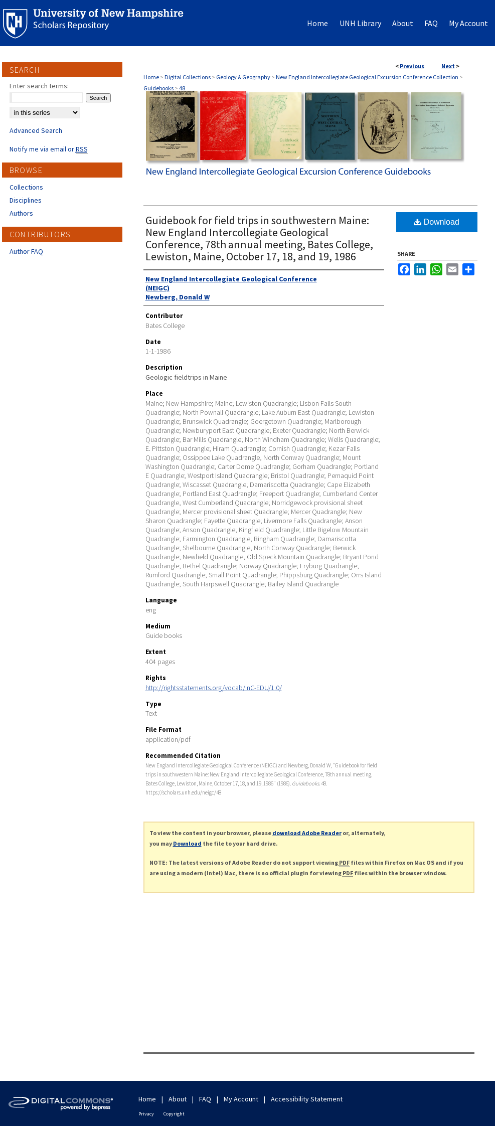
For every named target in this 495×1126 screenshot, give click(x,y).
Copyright (174, 1113)
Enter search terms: (39, 85)
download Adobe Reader (307, 833)
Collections (26, 187)
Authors (21, 213)
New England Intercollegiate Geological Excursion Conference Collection (367, 77)
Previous (412, 66)
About (178, 1098)
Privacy (146, 1113)
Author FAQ (26, 251)
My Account (241, 1098)
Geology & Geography (243, 77)
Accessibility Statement (307, 1098)
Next (448, 66)
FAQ (205, 1098)
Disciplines (26, 200)
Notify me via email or (49, 148)
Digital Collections (187, 77)
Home (151, 77)
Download (436, 222)
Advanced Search (36, 130)
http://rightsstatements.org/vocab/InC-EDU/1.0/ (213, 687)
